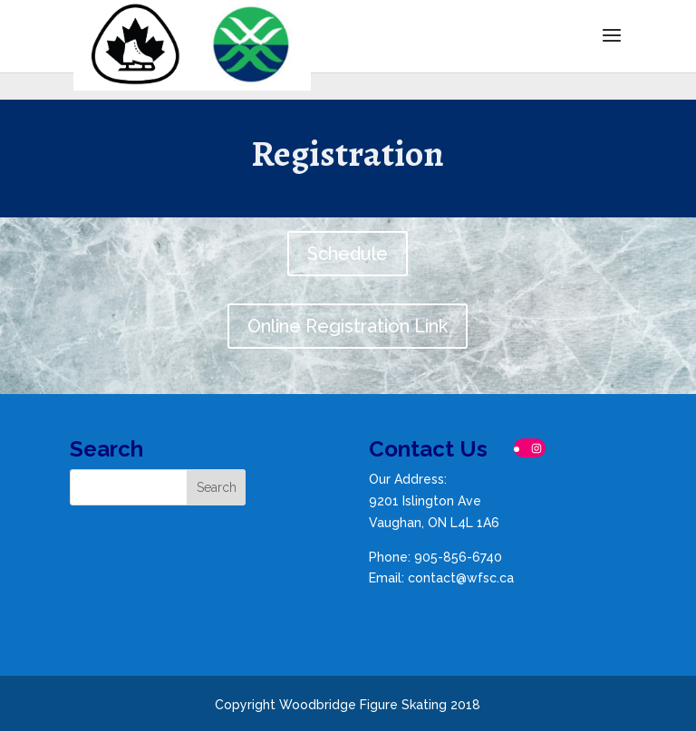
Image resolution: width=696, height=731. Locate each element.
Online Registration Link (347, 326)
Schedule (347, 254)
